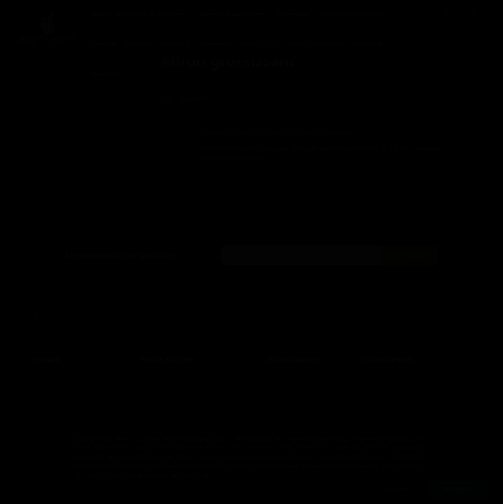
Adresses (279, 413)
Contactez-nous (52, 413)
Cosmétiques (293, 14)
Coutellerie (366, 43)
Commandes (284, 389)
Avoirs (275, 400)
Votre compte (293, 359)
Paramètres (395, 488)
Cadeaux (103, 43)
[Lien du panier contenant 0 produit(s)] (473, 14)
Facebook (36, 315)
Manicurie (176, 43)
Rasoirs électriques (315, 43)
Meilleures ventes (54, 400)
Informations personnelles (304, 377)
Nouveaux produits (57, 389)
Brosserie (139, 43)
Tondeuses (215, 43)
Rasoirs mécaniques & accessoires (140, 14)
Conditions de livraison (172, 377)
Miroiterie (104, 73)
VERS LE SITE (259, 43)
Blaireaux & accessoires (231, 14)
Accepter (459, 488)
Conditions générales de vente (183, 389)
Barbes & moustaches (352, 14)
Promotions (46, 377)
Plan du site (157, 413)
